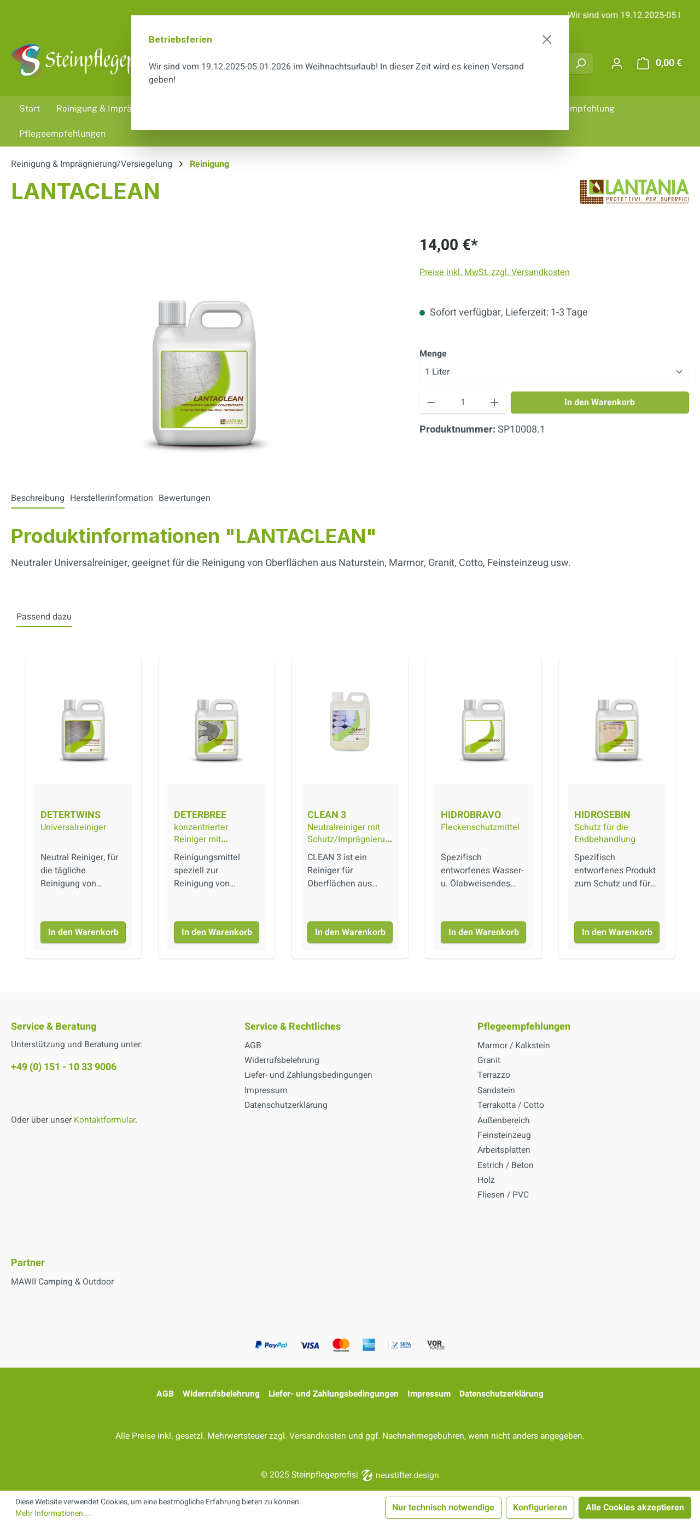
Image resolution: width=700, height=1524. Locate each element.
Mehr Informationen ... (53, 1513)
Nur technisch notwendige (443, 1507)
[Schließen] (547, 39)
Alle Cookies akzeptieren (635, 1507)
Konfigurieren (540, 1507)
